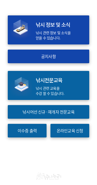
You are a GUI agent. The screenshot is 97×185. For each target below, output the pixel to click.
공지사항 (48, 56)
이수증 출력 (27, 130)
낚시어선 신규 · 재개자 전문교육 (48, 112)
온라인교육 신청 (69, 130)
